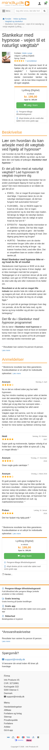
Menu (6, 11)
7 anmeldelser (31, 61)
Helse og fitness (19, 19)
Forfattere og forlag (13, 713)
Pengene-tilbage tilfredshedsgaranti (24, 112)
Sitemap (8, 717)
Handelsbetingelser (13, 707)
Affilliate (7, 710)
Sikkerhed (8, 616)
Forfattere (8, 723)
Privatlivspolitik (11, 720)
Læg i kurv (31, 105)
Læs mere (6, 350)
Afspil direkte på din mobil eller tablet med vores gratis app (30, 119)
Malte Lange (27, 53)
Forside (7, 19)
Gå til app (8, 730)
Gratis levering (11, 599)
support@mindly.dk (13, 659)
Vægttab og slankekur (14, 21)
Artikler (7, 727)
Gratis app (8, 606)
